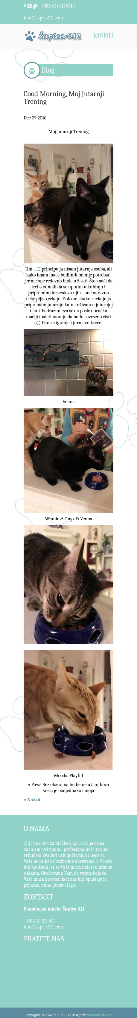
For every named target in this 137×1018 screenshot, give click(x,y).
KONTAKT (38, 897)
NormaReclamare (99, 1015)
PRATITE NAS (44, 939)
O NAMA (36, 828)
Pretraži (107, 6)
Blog (48, 70)
